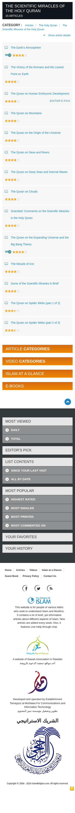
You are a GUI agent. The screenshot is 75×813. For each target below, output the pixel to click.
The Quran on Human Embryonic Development (37, 93)
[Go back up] (67, 401)
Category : (12, 25)
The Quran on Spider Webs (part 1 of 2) (32, 303)
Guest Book (11, 576)
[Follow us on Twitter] (38, 588)
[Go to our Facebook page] (25, 588)
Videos (33, 570)
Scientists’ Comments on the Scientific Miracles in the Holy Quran (37, 213)
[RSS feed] (50, 588)
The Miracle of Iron (19, 263)
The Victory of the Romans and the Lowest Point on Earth (34, 70)
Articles (29, 25)
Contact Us (50, 576)
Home (8, 570)
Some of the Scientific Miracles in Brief (32, 283)
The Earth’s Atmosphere (23, 47)
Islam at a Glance (52, 570)
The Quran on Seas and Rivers (27, 152)
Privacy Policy (31, 576)
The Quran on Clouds (21, 191)
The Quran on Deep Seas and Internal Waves (36, 172)
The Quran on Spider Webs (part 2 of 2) (32, 322)
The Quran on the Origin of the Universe (33, 132)
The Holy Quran (48, 25)
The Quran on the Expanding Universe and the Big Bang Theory (37, 240)
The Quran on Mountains (23, 113)
